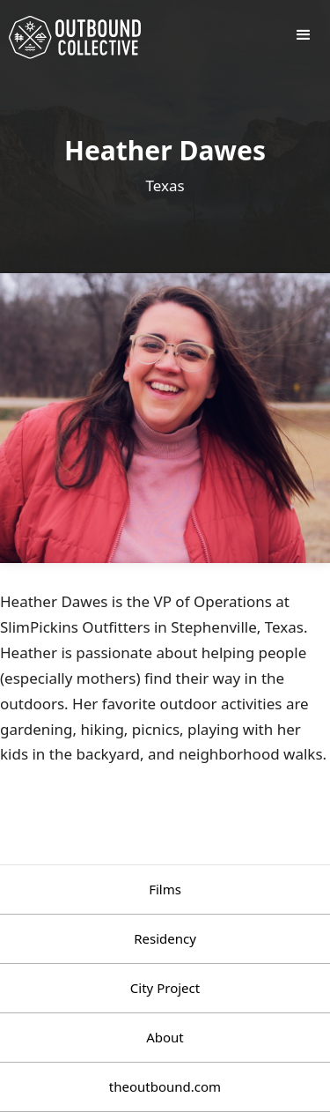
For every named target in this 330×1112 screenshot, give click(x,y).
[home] (138, 35)
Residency (165, 938)
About (165, 1037)
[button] (303, 35)
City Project (165, 988)
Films (165, 889)
